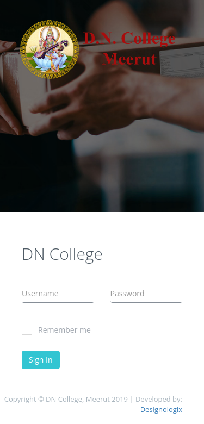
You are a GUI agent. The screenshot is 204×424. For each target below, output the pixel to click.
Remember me (56, 330)
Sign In (41, 359)
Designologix (161, 409)
